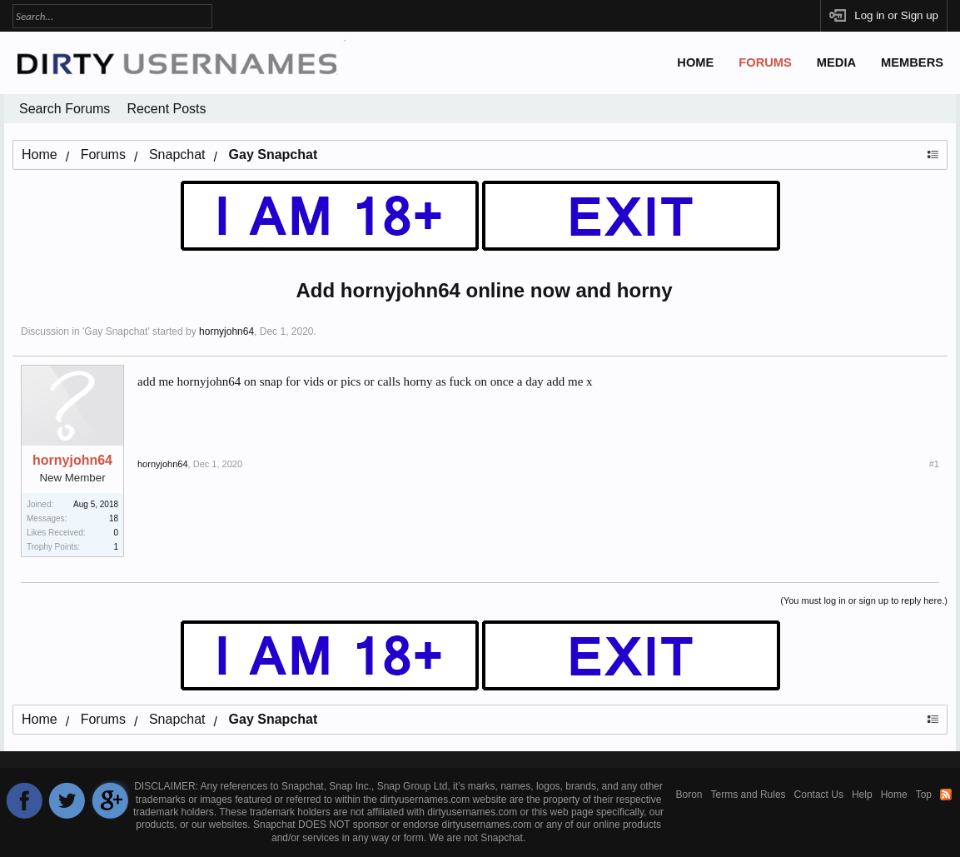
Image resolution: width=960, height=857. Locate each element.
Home (695, 62)
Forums (765, 62)
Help (862, 794)
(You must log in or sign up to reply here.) (864, 600)
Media (836, 62)
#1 (934, 464)
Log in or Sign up (896, 15)
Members (912, 62)
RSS (946, 794)
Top (924, 794)
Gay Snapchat (115, 331)
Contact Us (818, 794)
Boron (689, 794)
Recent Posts (166, 109)
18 (113, 518)
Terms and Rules (748, 794)
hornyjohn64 (226, 331)
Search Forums (64, 109)
